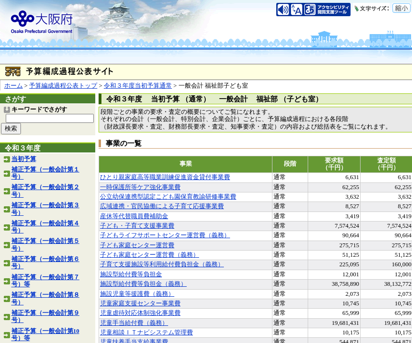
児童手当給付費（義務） (134, 323)
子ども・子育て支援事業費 (137, 225)
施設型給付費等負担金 (131, 274)
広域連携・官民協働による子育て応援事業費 (162, 206)
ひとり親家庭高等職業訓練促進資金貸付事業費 (165, 177)
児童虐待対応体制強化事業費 (140, 313)
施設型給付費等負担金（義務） (143, 284)
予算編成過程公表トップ (63, 85)
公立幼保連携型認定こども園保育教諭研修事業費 (168, 196)
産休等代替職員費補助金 (134, 216)
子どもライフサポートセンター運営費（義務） (165, 235)
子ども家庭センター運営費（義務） (149, 255)
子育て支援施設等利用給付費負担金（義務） (162, 264)
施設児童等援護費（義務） (137, 294)
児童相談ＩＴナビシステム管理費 (146, 332)
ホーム (13, 85)
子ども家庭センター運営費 (137, 245)
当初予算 (23, 159)
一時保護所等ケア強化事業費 (140, 187)
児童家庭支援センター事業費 (140, 303)
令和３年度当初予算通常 (138, 85)
